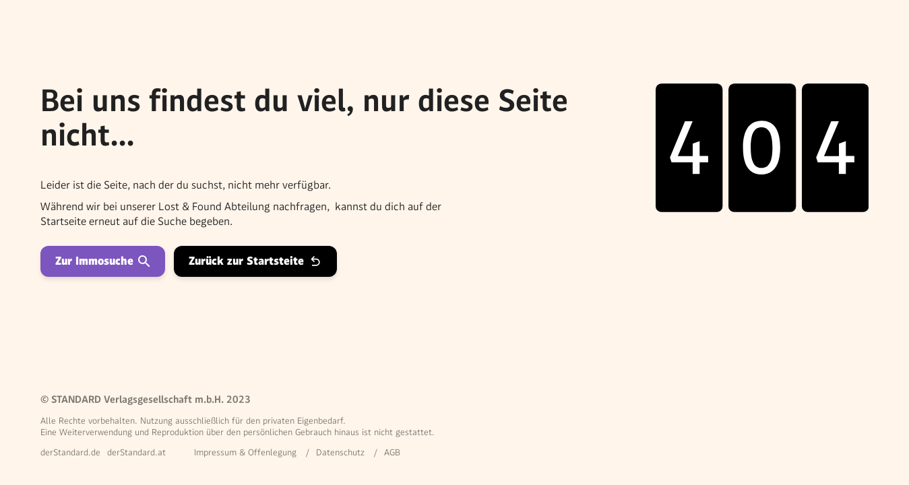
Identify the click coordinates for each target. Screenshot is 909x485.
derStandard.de (70, 452)
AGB (392, 452)
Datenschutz (340, 452)
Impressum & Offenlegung (245, 452)
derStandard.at (136, 452)
